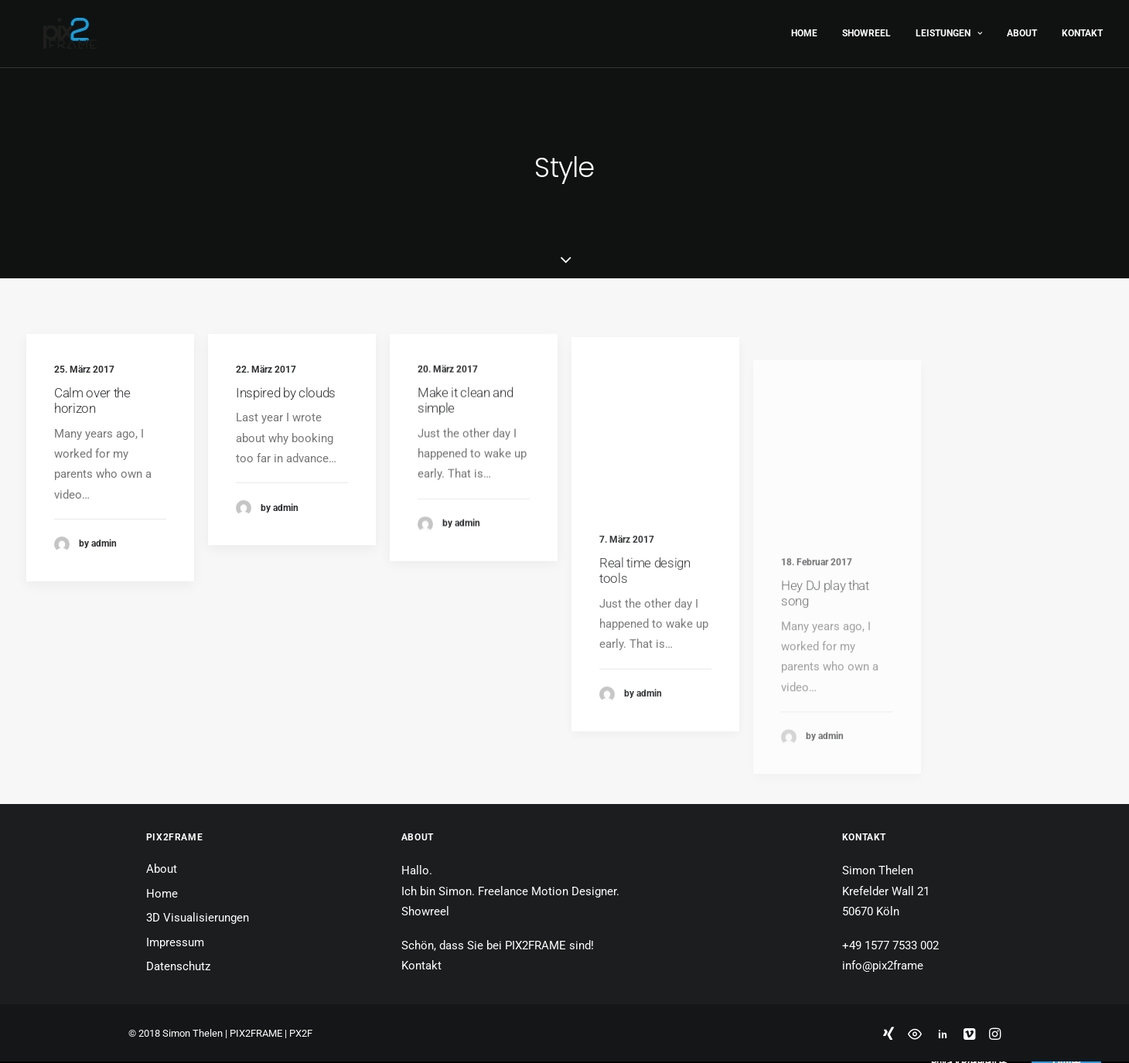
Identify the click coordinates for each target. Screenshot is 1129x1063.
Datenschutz (178, 966)
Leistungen (949, 29)
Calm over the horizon (92, 400)
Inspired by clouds (286, 392)
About (1022, 29)
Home (804, 29)
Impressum (175, 942)
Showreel (866, 29)
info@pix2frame (882, 966)
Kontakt (1082, 29)
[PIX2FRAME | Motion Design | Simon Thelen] (53, 29)
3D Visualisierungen (197, 918)
